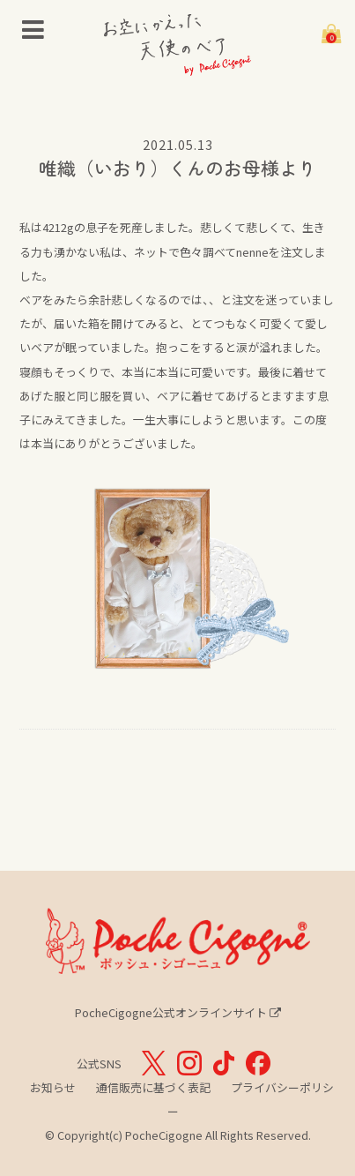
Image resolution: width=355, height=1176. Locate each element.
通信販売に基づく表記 (153, 1087)
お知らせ (53, 1087)
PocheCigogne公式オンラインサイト (178, 1012)
